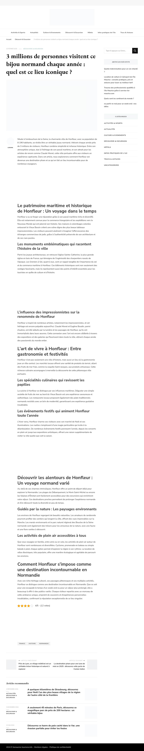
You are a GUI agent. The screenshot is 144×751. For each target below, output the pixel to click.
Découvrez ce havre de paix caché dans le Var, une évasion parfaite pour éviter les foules (54, 727)
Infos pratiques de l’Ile (107, 33)
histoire (32, 643)
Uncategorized (111, 165)
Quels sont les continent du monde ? (119, 98)
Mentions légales (41, 747)
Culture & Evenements (52, 33)
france (22, 643)
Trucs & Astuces (126, 33)
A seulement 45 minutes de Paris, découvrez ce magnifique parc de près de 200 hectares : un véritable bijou (52, 710)
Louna (10, 142)
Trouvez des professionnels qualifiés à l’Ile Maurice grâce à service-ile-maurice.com (119, 90)
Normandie (44, 643)
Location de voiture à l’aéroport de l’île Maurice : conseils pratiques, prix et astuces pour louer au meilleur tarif (119, 80)
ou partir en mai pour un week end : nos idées (120, 105)
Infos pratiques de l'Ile (115, 153)
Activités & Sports (18, 33)
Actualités (34, 33)
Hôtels (90, 33)
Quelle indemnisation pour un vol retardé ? (121, 70)
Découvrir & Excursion (74, 33)
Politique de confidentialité (60, 747)
